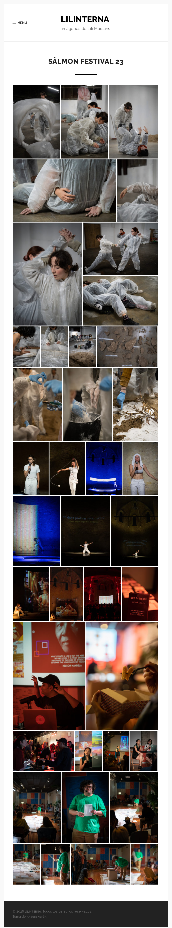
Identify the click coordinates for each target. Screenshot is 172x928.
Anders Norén (38, 917)
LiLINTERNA (86, 19)
